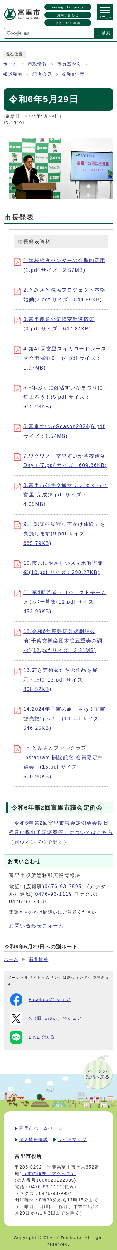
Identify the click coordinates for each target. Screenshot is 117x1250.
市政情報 (37, 64)
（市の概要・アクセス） (49, 1173)
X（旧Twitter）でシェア (46, 1018)
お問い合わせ (68, 15)
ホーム (10, 64)
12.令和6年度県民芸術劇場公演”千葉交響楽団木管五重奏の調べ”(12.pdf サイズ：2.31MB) (58, 641)
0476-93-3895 (63, 886)
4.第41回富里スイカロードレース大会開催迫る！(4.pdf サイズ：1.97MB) (60, 358)
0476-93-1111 (45, 1186)
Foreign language (68, 7)
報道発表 (12, 74)
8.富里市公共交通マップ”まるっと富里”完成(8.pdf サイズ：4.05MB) (61, 495)
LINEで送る (32, 1037)
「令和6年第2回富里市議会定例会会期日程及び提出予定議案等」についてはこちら (61, 832)
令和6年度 (73, 74)
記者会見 (42, 74)
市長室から (69, 64)
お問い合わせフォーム (36, 925)
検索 (105, 32)
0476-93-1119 (53, 894)
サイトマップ (72, 1139)
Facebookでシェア (40, 999)
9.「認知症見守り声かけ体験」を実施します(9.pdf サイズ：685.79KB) (59, 533)
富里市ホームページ (41, 1128)
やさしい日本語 (67, 23)
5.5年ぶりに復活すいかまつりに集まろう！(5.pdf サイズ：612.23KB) (58, 397)
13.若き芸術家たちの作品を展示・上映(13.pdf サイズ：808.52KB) (56, 679)
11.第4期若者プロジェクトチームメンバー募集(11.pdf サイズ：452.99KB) (60, 602)
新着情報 (38, 959)
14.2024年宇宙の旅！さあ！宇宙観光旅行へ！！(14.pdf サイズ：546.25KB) (59, 718)
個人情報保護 (33, 1139)
